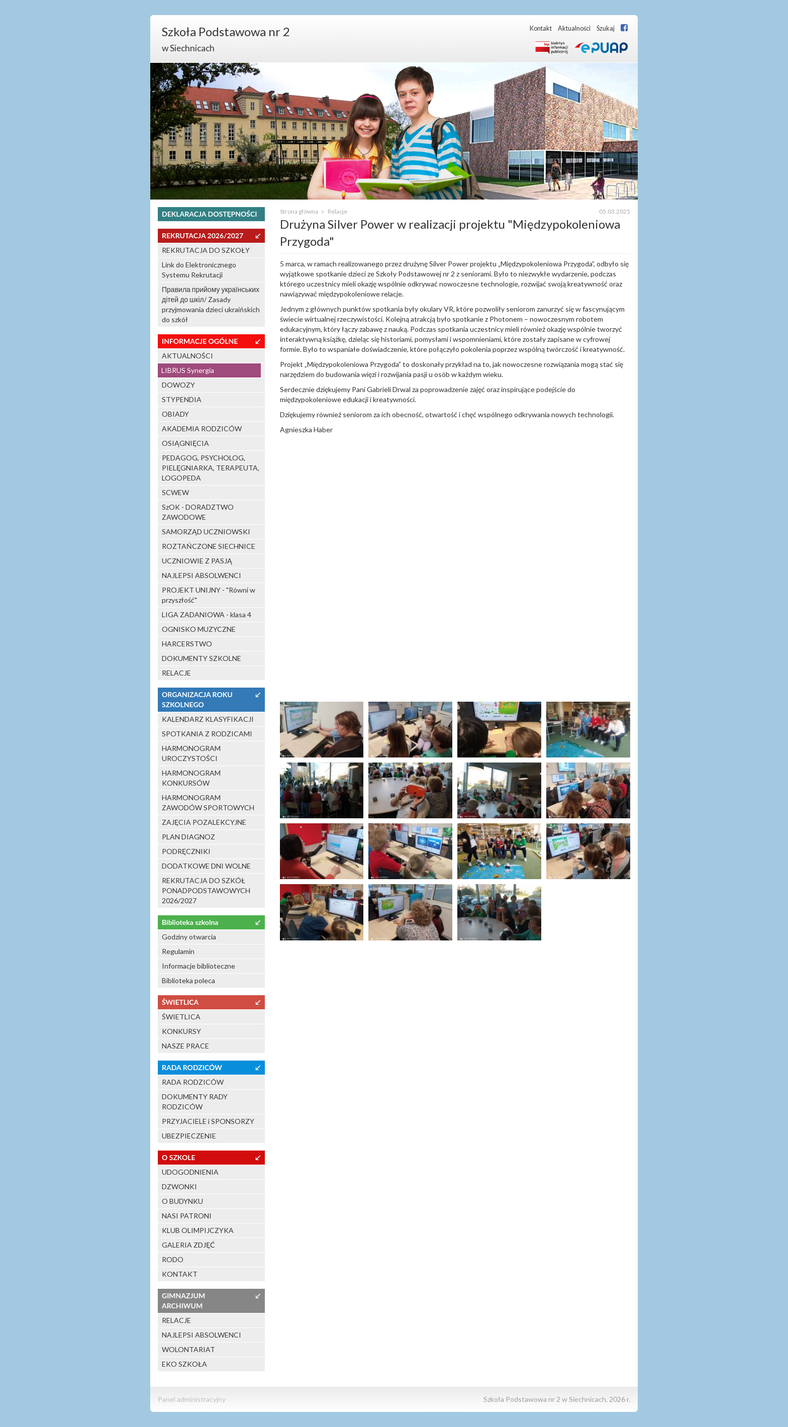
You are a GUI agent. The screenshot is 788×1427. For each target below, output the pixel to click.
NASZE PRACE (185, 1045)
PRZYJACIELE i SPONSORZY (208, 1121)
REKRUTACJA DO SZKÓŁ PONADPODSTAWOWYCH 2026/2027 (206, 890)
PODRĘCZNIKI (186, 851)
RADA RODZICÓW (193, 1082)
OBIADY (175, 414)
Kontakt (541, 28)
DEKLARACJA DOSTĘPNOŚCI (209, 214)
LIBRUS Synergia (187, 370)
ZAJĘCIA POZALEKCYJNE (204, 822)
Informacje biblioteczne (198, 966)
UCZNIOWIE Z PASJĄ (197, 560)
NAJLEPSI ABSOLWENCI (201, 575)
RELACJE (176, 673)
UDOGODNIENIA (190, 1172)
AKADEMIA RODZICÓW (202, 428)
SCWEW (175, 492)
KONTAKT (180, 1274)
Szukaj (606, 28)
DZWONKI (179, 1186)
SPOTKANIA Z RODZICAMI (207, 733)
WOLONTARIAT (188, 1349)
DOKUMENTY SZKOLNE (201, 658)
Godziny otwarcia (189, 936)
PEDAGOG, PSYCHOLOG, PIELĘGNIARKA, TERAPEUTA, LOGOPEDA (210, 467)
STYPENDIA (182, 399)
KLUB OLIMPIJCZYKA (198, 1230)
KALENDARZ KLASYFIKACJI (208, 719)
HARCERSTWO (187, 643)
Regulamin (178, 951)
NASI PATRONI (187, 1215)
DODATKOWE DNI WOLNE (206, 866)
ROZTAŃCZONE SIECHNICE (208, 546)
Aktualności (574, 28)
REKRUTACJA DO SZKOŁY (206, 250)
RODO (172, 1259)
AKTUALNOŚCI (187, 355)
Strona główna (299, 211)
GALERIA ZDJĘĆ (188, 1245)
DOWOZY (178, 384)
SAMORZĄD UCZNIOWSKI (206, 531)
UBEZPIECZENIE (189, 1135)
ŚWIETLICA (181, 1016)
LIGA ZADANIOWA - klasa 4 (206, 614)
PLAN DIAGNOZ (188, 836)
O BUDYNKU (182, 1201)
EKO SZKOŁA (184, 1364)
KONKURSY (181, 1031)
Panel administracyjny (192, 1399)
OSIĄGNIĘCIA (185, 443)
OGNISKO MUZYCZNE (199, 629)
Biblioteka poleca (188, 980)
